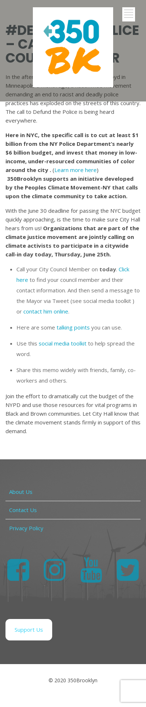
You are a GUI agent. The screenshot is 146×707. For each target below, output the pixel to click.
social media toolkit (63, 343)
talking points (73, 327)
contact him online (45, 311)
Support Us (29, 629)
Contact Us (23, 510)
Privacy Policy (26, 528)
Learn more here (75, 169)
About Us (20, 491)
